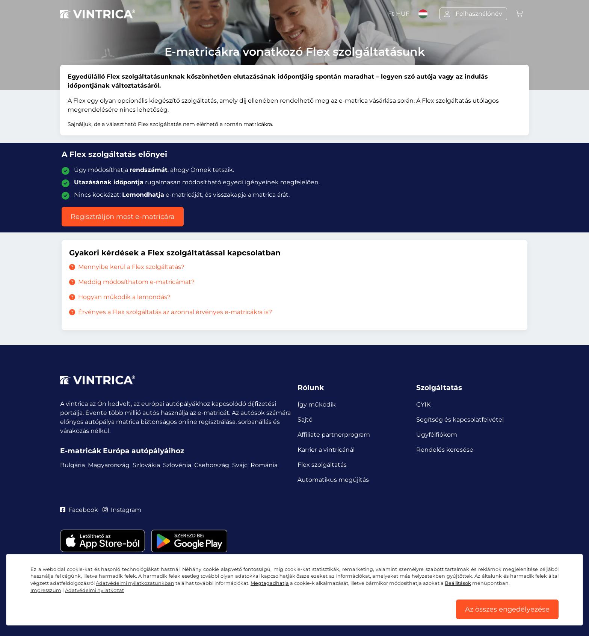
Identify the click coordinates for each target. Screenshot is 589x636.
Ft (398, 13)
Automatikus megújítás (333, 479)
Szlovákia (146, 465)
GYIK (423, 404)
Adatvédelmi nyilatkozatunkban (135, 583)
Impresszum (45, 590)
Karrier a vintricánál (326, 449)
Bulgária (72, 465)
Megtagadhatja (270, 583)
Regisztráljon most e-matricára (123, 217)
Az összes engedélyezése (507, 609)
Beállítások (458, 583)
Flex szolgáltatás (322, 464)
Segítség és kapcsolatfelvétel (460, 419)
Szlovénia (177, 465)
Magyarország (109, 465)
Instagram (122, 509)
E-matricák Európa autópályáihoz (122, 450)
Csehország (211, 465)
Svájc (240, 465)
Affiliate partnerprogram (334, 434)
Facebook (79, 509)
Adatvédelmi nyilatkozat (94, 590)
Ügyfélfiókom (436, 434)
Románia (264, 465)
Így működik (317, 404)
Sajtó (305, 419)
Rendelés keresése (444, 449)
